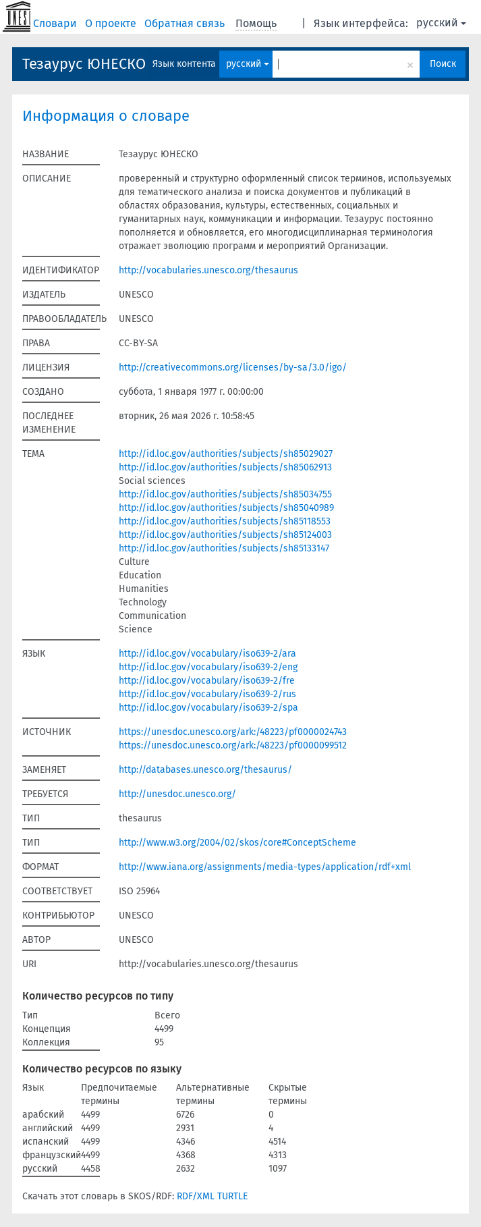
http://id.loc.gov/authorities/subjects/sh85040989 (226, 508)
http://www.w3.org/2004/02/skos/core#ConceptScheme (237, 842)
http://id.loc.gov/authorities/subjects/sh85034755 (225, 494)
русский (441, 22)
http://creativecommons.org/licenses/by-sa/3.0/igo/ (233, 367)
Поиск (443, 64)
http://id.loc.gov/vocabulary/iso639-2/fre (207, 680)
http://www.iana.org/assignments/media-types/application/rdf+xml (265, 867)
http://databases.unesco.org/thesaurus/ (205, 769)
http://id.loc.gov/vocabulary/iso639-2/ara (207, 653)
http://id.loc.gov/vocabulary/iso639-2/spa (208, 707)
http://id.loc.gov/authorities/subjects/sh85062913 (225, 467)
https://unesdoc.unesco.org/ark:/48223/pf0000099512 (233, 745)
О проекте (112, 23)
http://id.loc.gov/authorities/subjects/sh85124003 (225, 535)
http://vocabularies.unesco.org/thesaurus (208, 270)
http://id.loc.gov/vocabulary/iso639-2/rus (207, 694)
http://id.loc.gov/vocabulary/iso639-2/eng (208, 667)
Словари (56, 23)
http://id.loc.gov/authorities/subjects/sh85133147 (224, 548)
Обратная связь (185, 23)
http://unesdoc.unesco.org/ (177, 794)
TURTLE (232, 1196)
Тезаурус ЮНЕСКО (84, 64)
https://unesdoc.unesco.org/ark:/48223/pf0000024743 (233, 732)
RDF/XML (196, 1196)
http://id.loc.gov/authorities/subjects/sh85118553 (225, 521)
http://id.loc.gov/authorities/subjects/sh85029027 (226, 454)
